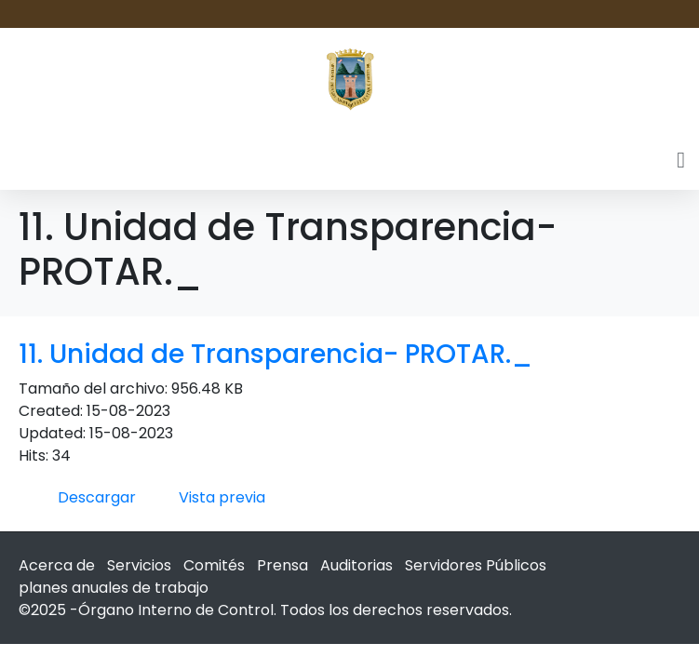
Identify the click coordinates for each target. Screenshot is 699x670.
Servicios (139, 565)
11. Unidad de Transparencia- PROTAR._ (275, 354)
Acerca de (57, 565)
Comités (214, 565)
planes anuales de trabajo (113, 587)
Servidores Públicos (475, 565)
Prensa (282, 565)
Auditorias (356, 565)
